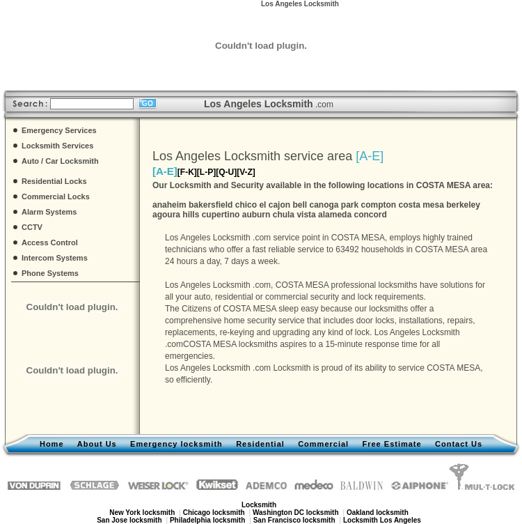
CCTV (32, 227)
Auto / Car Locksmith (60, 161)
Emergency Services (59, 130)
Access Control (50, 242)
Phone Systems (50, 273)
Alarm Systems (49, 212)
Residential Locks (54, 181)
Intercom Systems (55, 258)
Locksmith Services (57, 145)
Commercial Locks (56, 196)
